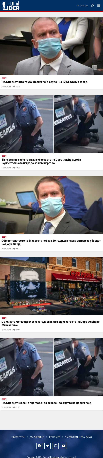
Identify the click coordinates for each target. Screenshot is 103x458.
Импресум (18, 437)
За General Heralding (78, 437)
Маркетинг (37, 437)
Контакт (54, 437)
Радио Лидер (10, 5)
